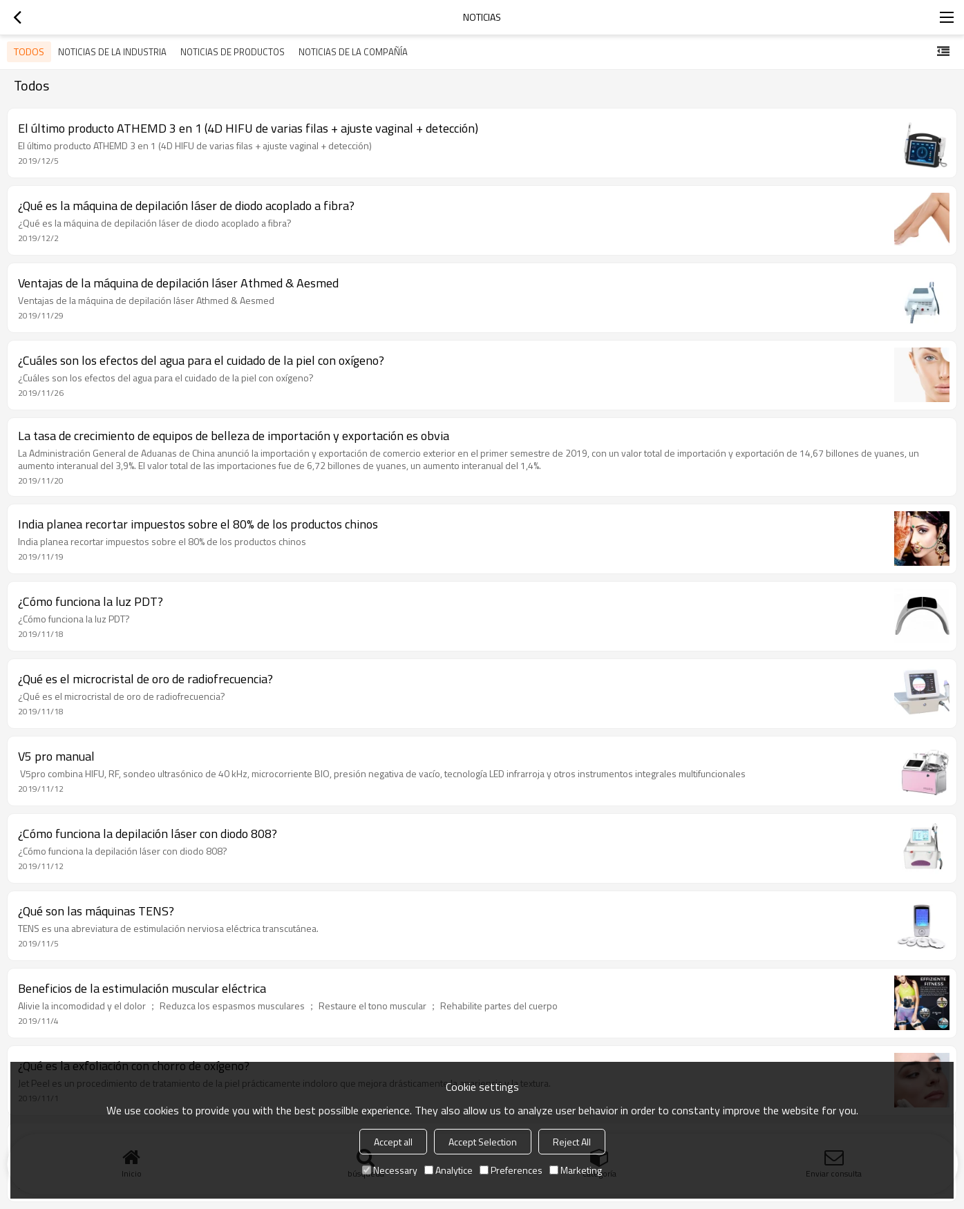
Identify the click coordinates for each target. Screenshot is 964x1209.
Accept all (393, 1141)
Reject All (572, 1141)
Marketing (575, 1170)
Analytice (448, 1170)
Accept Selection (482, 1141)
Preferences (511, 1170)
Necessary (389, 1170)
